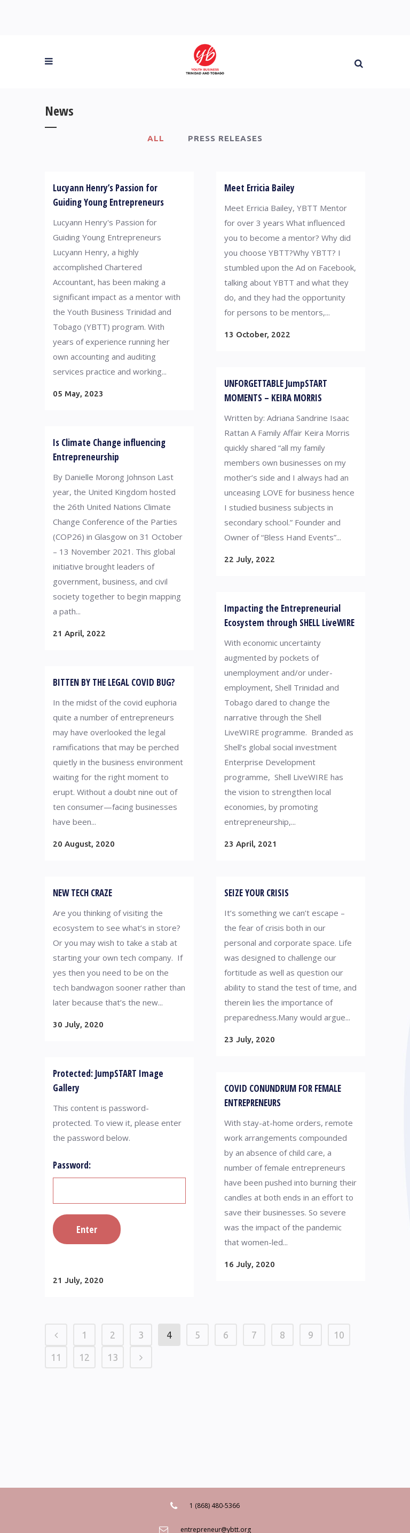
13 (112, 1357)
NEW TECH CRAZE (82, 893)
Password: (119, 1181)
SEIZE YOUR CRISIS (256, 893)
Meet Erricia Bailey (259, 188)
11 (56, 1357)
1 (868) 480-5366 (215, 1505)
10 (339, 1334)
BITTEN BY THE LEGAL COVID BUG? (114, 682)
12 (84, 1357)
